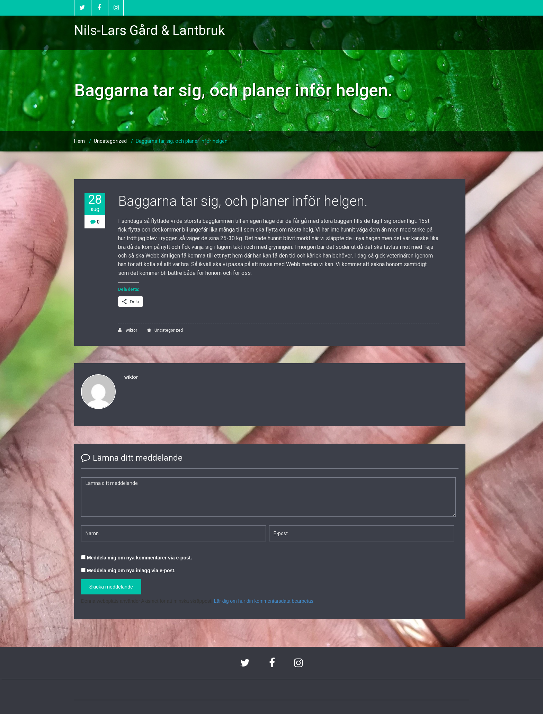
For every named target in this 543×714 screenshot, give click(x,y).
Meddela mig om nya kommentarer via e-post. (139, 557)
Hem (79, 141)
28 (94, 203)
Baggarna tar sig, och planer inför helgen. (182, 141)
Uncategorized (110, 141)
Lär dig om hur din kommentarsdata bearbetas (263, 601)
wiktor (127, 330)
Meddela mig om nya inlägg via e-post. (131, 570)
